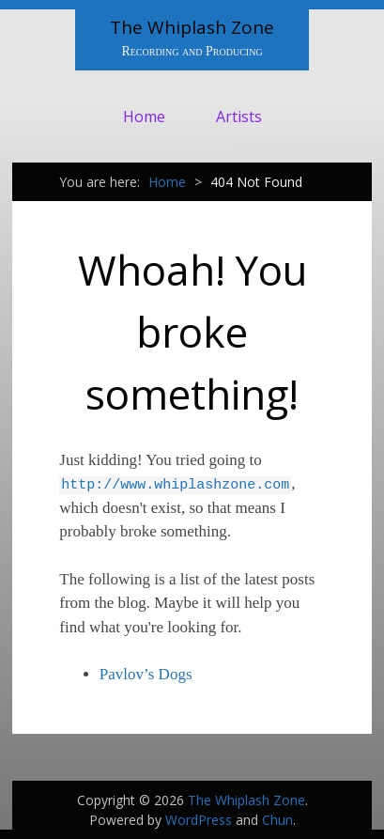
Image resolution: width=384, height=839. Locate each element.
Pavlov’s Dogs (146, 674)
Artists (239, 116)
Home (144, 116)
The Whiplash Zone (192, 27)
